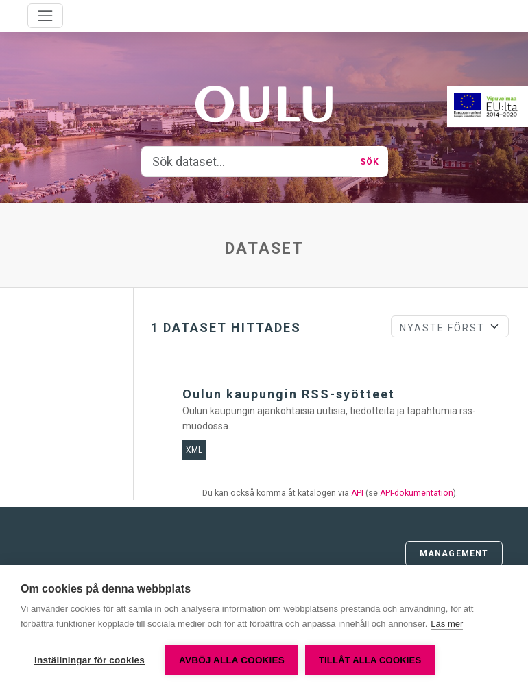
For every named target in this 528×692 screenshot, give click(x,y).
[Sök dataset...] (247, 162)
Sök (369, 162)
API (357, 493)
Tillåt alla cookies (370, 660)
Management (454, 553)
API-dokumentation (416, 493)
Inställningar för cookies (89, 660)
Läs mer (447, 624)
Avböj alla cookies (232, 660)
